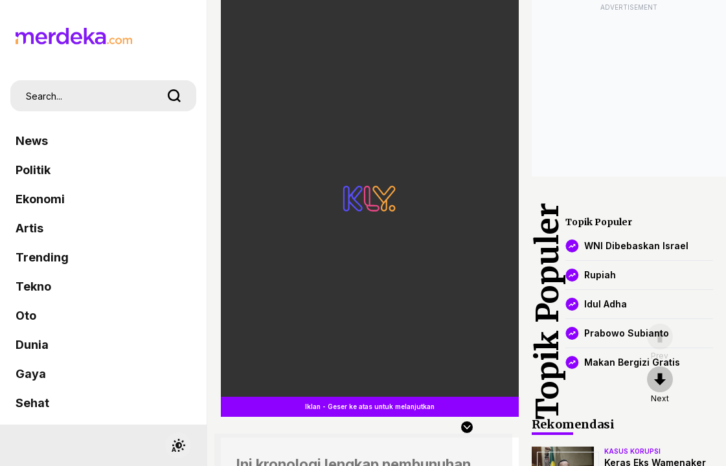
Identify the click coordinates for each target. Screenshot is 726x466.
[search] (174, 95)
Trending (42, 257)
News (32, 141)
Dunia (32, 344)
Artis (29, 228)
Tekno (33, 286)
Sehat (32, 403)
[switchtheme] (178, 445)
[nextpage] (660, 385)
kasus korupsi (632, 451)
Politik (33, 170)
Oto (26, 315)
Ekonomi (40, 199)
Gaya (31, 374)
